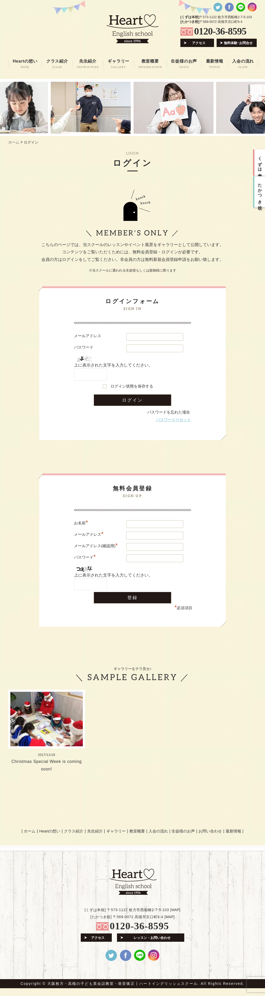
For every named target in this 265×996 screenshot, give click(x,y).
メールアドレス (87, 336)
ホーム (29, 839)
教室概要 (137, 839)
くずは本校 (260, 162)
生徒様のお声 (183, 839)
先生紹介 (95, 839)
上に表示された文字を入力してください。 (113, 365)
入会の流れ (158, 839)
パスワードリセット (173, 419)
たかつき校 (260, 192)
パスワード (83, 347)
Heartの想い (50, 839)
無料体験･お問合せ (238, 43)
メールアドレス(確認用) (96, 545)
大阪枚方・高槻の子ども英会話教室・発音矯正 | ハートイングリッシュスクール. (123, 991)
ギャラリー (116, 839)
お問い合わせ (210, 839)
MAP (175, 918)
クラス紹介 (73, 839)
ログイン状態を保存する (132, 386)
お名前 (81, 523)
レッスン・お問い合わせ (152, 945)
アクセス (198, 43)
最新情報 (233, 839)
